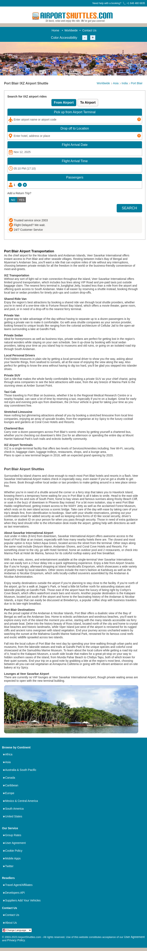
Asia (8, 762)
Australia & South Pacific (20, 769)
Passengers (74, 177)
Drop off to (74, 128)
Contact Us (89, 30)
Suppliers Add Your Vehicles (23, 900)
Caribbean (11, 785)
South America (14, 808)
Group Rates (13, 835)
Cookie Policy (13, 850)
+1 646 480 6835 (134, 3)
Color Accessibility (64, 37)
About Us (11, 922)
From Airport (64, 102)
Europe (9, 793)
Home (55, 30)
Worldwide (71, 30)
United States (13, 816)
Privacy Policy (16, 940)
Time (75, 161)
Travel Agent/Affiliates (19, 885)
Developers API (15, 892)
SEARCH (129, 208)
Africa (8, 754)
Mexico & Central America (21, 800)
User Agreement (15, 843)
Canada (10, 777)
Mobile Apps (13, 858)
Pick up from (74, 112)
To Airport (88, 102)
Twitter (9, 866)
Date (75, 144)
